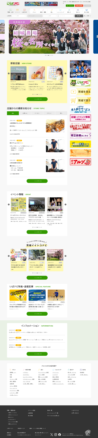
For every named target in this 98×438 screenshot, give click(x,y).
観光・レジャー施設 (43, 377)
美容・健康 (43, 12)
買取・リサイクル (57, 381)
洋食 (11, 374)
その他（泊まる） (84, 374)
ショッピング (60, 12)
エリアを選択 (16, 15)
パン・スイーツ (13, 388)
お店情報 (30, 413)
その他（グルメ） (14, 395)
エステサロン (26, 374)
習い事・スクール (72, 372)
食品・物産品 (56, 377)
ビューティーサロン (27, 377)
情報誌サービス (21, 428)
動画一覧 (49, 410)
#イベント (50, 269)
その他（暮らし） (72, 383)
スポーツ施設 (41, 374)
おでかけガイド (12, 419)
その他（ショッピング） (58, 383)
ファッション (56, 372)
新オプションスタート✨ (16, 143)
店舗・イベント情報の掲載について (37, 428)
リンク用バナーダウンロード (24, 435)
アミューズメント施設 (43, 372)
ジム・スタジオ (26, 381)
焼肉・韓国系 (13, 381)
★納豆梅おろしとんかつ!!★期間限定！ (21, 123)
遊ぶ (52, 12)
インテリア (55, 374)
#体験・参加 (31, 221)
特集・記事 (10, 12)
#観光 (31, 269)
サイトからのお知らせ (53, 415)
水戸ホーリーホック (13, 415)
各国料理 (12, 383)
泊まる (78, 12)
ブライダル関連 (71, 374)
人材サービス (10, 428)
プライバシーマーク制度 (67, 433)
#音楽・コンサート (14, 223)
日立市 (42, 262)
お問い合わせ (75, 413)
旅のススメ (11, 417)
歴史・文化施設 (42, 379)
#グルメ (13, 269)
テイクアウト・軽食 (14, 390)
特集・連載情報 (11, 410)
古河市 (24, 262)
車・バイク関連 (71, 381)
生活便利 (70, 379)
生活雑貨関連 (56, 379)
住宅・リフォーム (72, 377)
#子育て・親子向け (38, 221)
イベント (17, 12)
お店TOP (24, 12)
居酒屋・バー (13, 372)
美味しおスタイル (12, 424)
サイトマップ (38, 435)
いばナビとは (75, 410)
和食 (11, 377)
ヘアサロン (25, 372)
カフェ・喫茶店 (13, 386)
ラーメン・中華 (13, 379)
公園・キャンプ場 (42, 381)
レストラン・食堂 (14, 392)
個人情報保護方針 (22, 432)
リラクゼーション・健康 (28, 379)
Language (87, 5)
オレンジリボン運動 (13, 421)
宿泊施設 (82, 372)
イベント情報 (31, 410)
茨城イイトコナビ (12, 412)
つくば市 (60, 262)
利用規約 (9, 435)
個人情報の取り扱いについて (41, 432)
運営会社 (9, 432)
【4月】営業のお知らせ (16, 163)
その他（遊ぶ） (42, 383)
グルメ (34, 12)
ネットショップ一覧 (52, 413)
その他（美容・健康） (28, 383)
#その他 (43, 221)
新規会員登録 (79, 5)
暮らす (69, 12)
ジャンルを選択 (47, 15)
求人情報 (86, 12)
